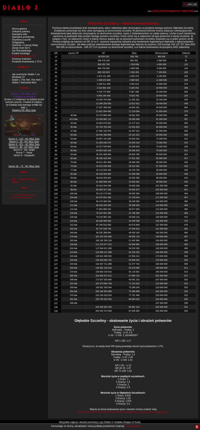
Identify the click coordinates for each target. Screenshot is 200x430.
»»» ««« (173, 11)
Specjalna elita (19, 34)
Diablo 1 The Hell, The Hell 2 (27, 79)
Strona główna (19, 28)
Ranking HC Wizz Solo (24, 110)
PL (185, 4)
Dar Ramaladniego (21, 50)
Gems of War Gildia (22, 197)
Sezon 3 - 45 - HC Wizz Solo (24, 141)
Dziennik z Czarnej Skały (25, 45)
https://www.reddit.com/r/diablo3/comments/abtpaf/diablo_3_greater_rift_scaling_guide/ (123, 412)
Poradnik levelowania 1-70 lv (27, 61)
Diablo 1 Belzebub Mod (24, 82)
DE (195, 4)
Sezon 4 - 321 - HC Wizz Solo (23, 144)
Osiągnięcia (18, 42)
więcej (120, 426)
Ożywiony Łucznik (21, 39)
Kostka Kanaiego (21, 53)
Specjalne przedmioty (23, 37)
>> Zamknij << (133, 426)
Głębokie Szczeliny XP (24, 56)
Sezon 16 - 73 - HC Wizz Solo (23, 166)
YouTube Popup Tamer (24, 194)
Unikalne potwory (21, 31)
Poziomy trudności (21, 59)
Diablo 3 (20, 8)
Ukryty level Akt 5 (21, 48)
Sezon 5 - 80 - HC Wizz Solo (24, 147)
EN (190, 4)
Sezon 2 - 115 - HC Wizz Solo (23, 139)
